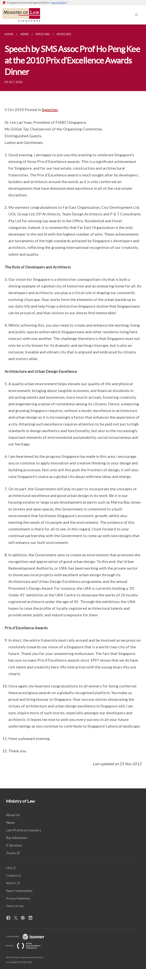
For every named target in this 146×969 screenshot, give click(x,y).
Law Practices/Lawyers (23, 830)
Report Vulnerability (19, 890)
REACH (11, 883)
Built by (26, 945)
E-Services (14, 845)
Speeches (50, 109)
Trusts (11, 853)
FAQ (9, 868)
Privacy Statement (18, 898)
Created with (28, 936)
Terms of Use (14, 906)
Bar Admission (16, 838)
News (10, 822)
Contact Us (13, 875)
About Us (13, 815)
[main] (73, 406)
